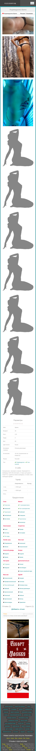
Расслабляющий (9, 585)
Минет (20, 501)
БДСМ (20, 574)
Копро (20, 550)
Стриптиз (21, 526)
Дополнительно (23, 560)
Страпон (7, 564)
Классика (7, 505)
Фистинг (21, 540)
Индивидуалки (20, 462)
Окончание (7, 526)
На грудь (7, 536)
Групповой (8, 512)
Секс (4, 501)
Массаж (5, 574)
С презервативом (24, 505)
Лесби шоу (7, 540)
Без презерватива (25, 508)
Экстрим (6, 560)
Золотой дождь (8, 550)
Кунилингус (23, 519)
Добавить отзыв (18, 609)
